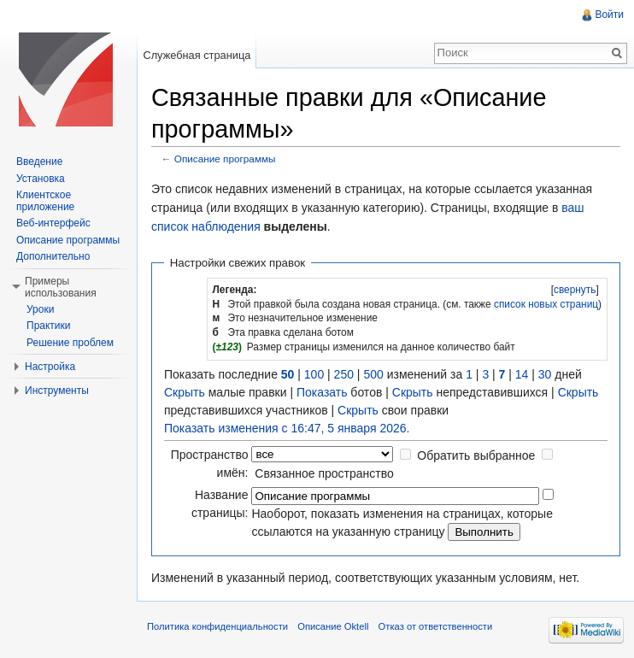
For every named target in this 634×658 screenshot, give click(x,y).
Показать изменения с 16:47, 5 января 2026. (287, 428)
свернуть (575, 290)
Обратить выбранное (476, 455)
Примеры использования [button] (61, 287)
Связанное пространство (324, 473)
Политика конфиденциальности (217, 626)
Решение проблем (70, 343)
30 (545, 374)
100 (314, 374)
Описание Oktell (332, 626)
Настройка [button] (50, 367)
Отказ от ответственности (436, 626)
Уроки (40, 309)
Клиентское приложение (45, 201)
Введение (39, 161)
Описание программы (225, 158)
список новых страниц (546, 304)
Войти (609, 15)
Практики (48, 326)
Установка (40, 179)
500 (373, 374)
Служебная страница (196, 55)
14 (522, 374)
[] (575, 290)
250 (344, 374)
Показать (322, 392)
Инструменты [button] (57, 391)
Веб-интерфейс (53, 223)
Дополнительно (53, 256)
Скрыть (184, 392)
